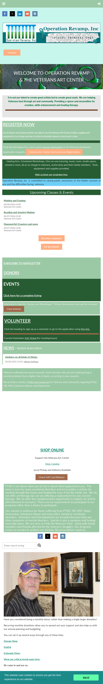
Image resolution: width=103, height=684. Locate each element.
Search (39, 545)
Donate (12, 52)
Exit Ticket (31, 338)
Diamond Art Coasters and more (21, 224)
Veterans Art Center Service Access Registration (54, 151)
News (8, 348)
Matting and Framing (15, 200)
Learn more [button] (40, 679)
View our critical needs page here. (22, 659)
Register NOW (18, 124)
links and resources (39, 382)
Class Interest (14, 308)
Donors (11, 272)
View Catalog (52, 463)
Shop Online (52, 450)
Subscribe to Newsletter (21, 263)
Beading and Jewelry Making (19, 212)
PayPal (7, 647)
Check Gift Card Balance (51, 477)
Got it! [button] (86, 677)
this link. (85, 328)
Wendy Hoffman (31, 361)
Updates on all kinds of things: (21, 356)
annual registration (52, 147)
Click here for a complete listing (22, 295)
